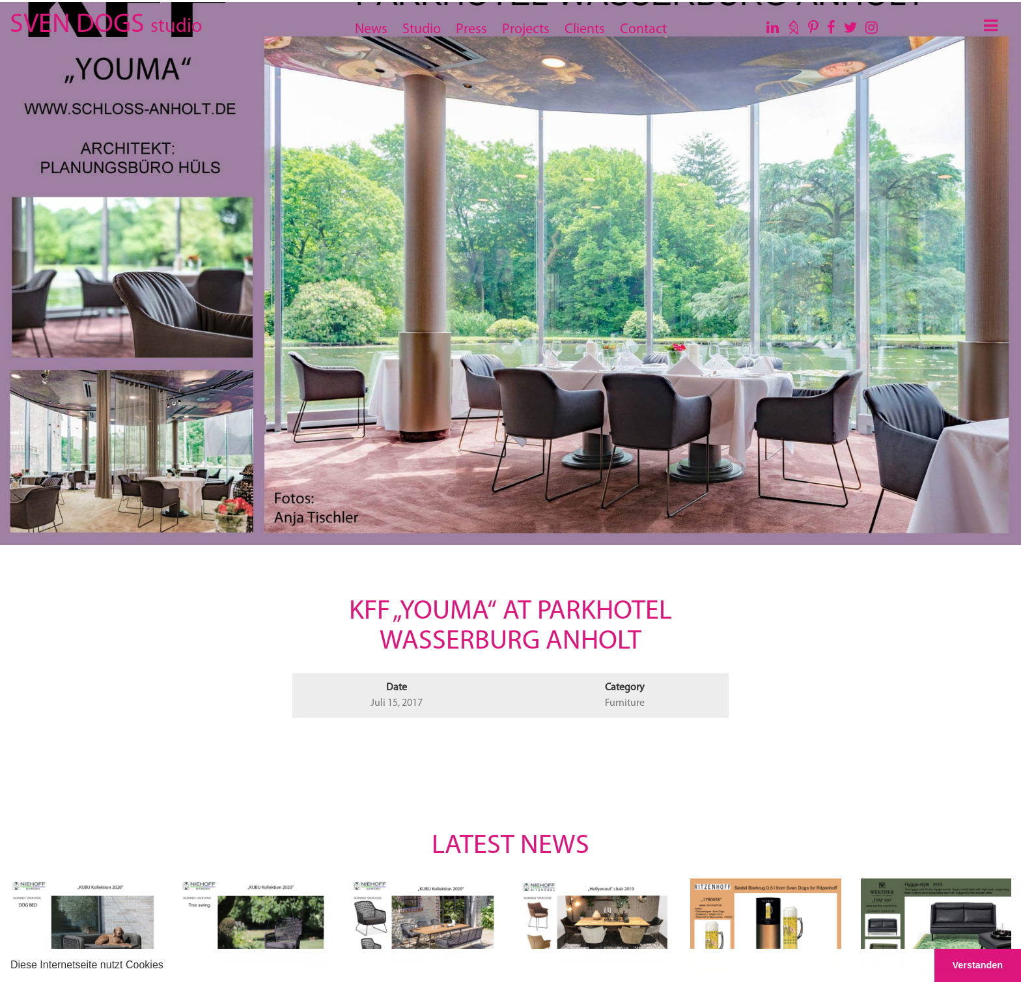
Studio (421, 29)
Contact (643, 29)
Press (471, 29)
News (371, 29)
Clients (585, 29)
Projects (526, 29)
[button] (168, 966)
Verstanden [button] (978, 965)
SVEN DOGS (106, 22)
